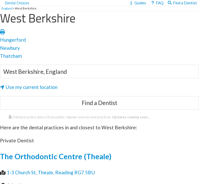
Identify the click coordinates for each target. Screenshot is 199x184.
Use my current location (28, 87)
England (7, 8)
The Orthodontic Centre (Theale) (55, 156)
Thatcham (11, 56)
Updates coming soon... (131, 117)
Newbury (10, 48)
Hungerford (13, 40)
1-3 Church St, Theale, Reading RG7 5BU (51, 172)
